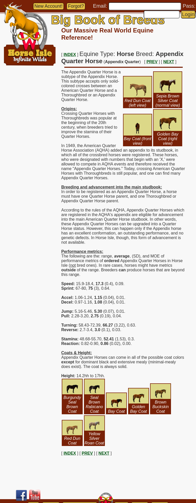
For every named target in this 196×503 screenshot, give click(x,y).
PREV (152, 62)
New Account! (48, 6)
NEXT (168, 62)
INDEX (70, 54)
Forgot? (76, 6)
